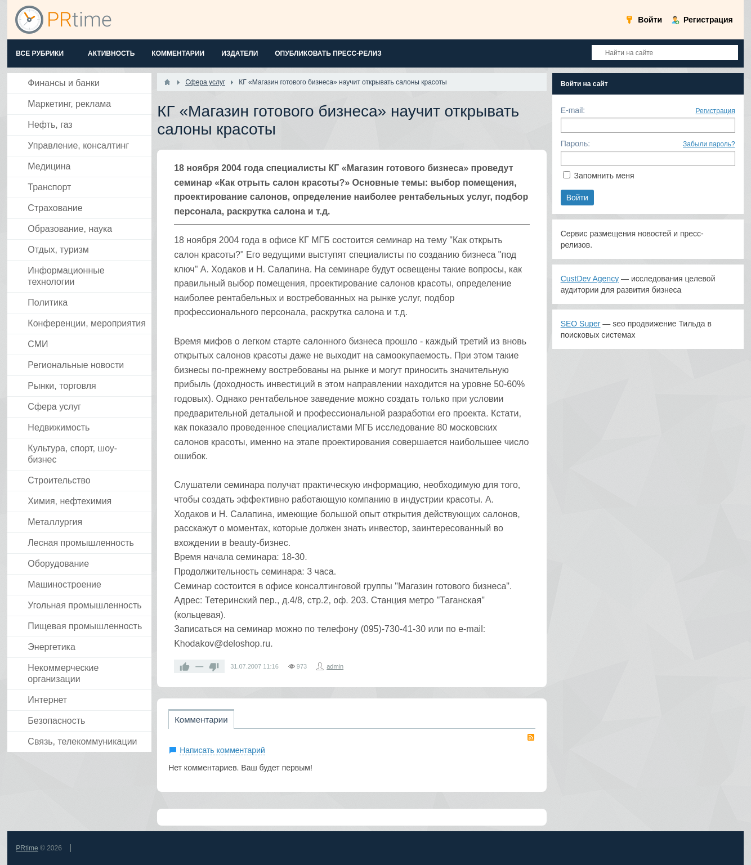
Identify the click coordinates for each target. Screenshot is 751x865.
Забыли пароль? (709, 144)
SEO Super (581, 323)
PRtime (27, 848)
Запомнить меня (604, 175)
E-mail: (573, 110)
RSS (530, 737)
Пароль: (575, 143)
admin (335, 666)
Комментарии (201, 719)
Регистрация (715, 111)
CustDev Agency (590, 278)
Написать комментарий (222, 750)
